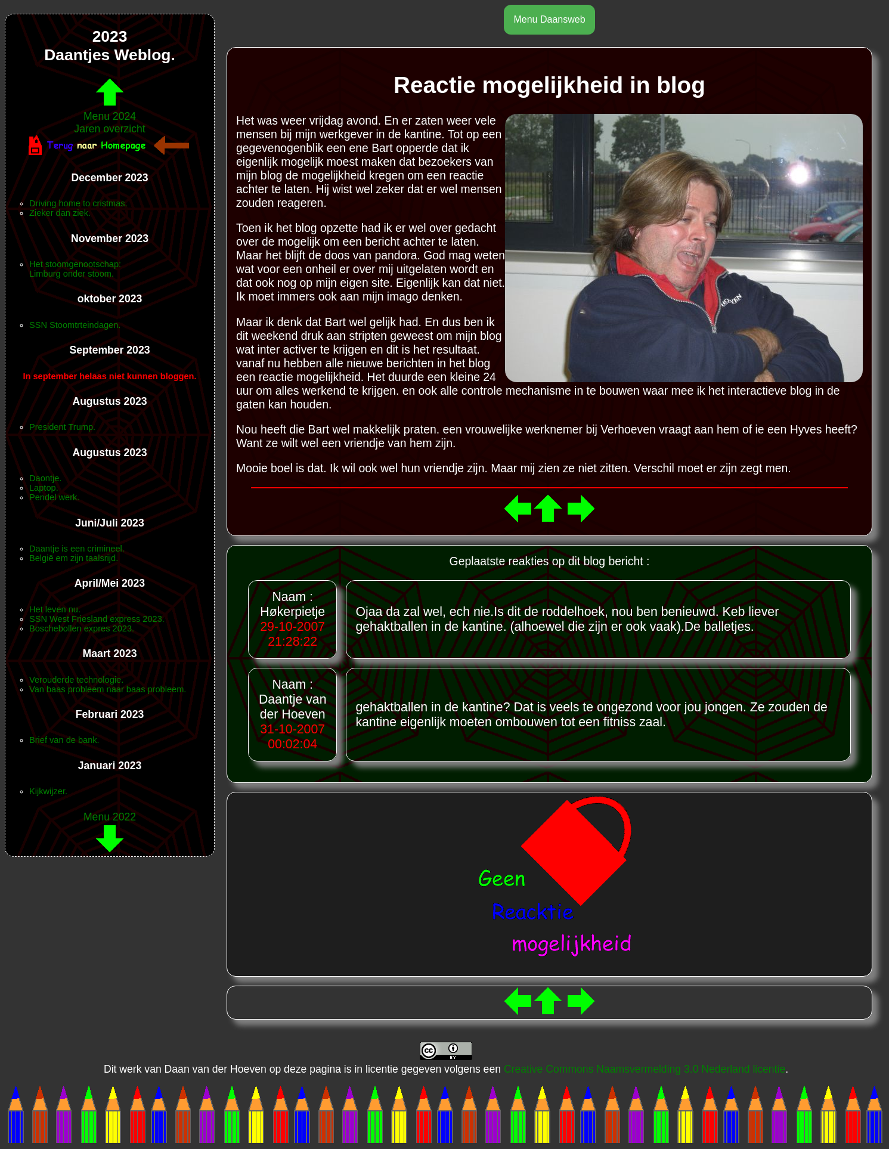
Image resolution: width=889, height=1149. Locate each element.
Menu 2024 (109, 110)
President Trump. (62, 427)
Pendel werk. (54, 497)
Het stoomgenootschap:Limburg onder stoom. (75, 268)
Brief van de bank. (64, 740)
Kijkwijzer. (48, 791)
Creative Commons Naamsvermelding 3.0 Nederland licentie (644, 1069)
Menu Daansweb (549, 19)
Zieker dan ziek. (60, 213)
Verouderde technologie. (76, 680)
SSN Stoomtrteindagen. (74, 325)
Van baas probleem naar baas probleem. (107, 689)
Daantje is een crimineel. (77, 548)
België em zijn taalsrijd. (73, 558)
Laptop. (43, 488)
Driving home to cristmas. (78, 203)
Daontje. (45, 478)
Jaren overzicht (109, 129)
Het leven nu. (54, 609)
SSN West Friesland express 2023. (97, 619)
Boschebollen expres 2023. (81, 628)
